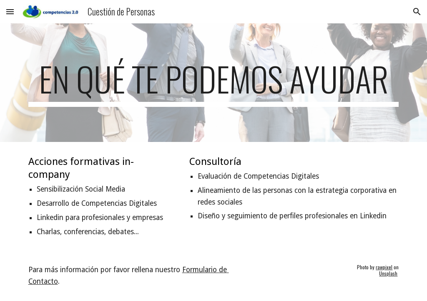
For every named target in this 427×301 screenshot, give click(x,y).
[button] (10, 11)
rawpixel (384, 267)
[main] (213, 82)
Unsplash (388, 273)
